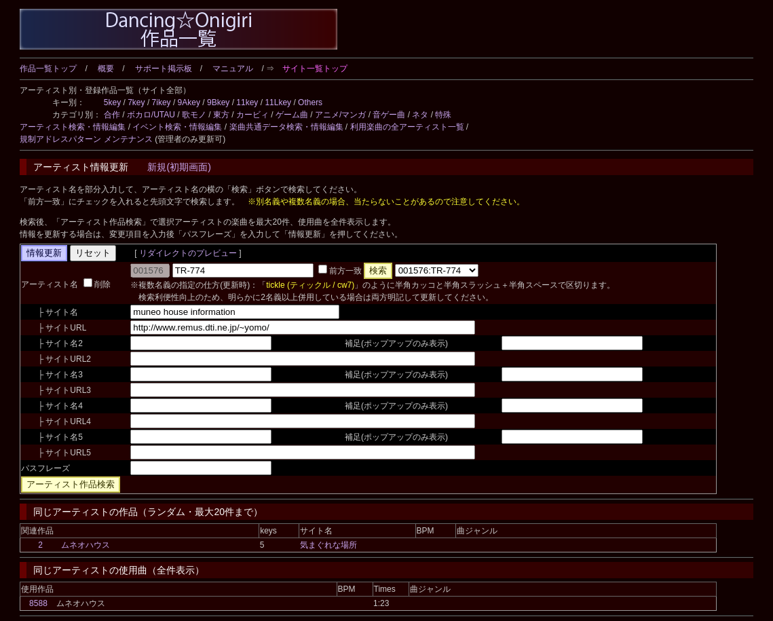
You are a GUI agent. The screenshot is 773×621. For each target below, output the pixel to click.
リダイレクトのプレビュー (188, 253)
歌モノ (194, 114)
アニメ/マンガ (340, 114)
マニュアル (232, 68)
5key (112, 102)
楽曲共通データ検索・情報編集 (286, 127)
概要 (106, 68)
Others (310, 102)
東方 (221, 114)
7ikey (161, 102)
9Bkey (218, 102)
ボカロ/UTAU (151, 114)
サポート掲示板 (163, 68)
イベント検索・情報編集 (177, 127)
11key (247, 102)
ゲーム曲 (292, 114)
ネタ (420, 114)
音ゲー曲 (389, 114)
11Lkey (278, 102)
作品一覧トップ (48, 68)
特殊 (443, 114)
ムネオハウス (85, 545)
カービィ (252, 114)
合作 (112, 114)
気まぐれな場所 (328, 545)
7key (136, 102)
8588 (38, 603)
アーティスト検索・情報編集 (73, 127)
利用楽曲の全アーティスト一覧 (407, 127)
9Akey (189, 102)
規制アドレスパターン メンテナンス (86, 139)
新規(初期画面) (178, 167)
